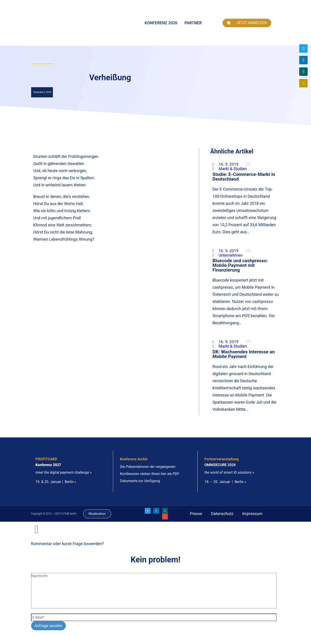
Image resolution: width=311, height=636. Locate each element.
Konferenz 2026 (161, 22)
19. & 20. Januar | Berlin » (56, 482)
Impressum (252, 513)
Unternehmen (231, 255)
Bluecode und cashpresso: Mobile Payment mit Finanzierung (240, 265)
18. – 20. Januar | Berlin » (225, 482)
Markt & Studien (233, 168)
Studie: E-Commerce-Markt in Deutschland (244, 176)
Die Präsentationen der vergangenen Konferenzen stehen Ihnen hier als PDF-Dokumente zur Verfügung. (150, 474)
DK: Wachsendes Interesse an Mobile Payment (244, 354)
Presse (196, 513)
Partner (193, 22)
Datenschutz (222, 513)
